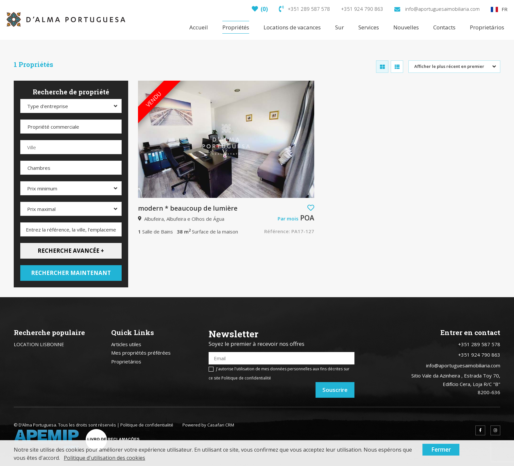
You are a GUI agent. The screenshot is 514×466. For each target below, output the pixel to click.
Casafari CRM (220, 425)
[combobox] (454, 66)
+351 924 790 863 (362, 9)
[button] (310, 207)
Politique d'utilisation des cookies (104, 457)
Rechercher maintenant (71, 273)
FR (499, 9)
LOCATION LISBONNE (39, 344)
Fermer (441, 449)
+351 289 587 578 (304, 9)
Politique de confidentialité (246, 378)
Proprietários (126, 361)
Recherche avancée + (71, 250)
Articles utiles (126, 344)
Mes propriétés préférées (141, 352)
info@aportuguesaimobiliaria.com (437, 9)
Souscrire (335, 390)
